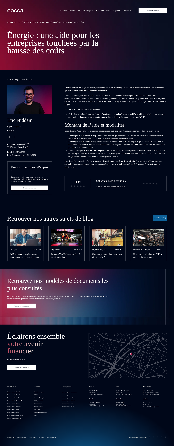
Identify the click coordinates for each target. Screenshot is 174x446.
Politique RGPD (32, 437)
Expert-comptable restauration (69, 392)
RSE (34, 22)
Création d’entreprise (39, 398)
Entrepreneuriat (38, 403)
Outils (108, 10)
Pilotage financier (38, 400)
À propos (116, 10)
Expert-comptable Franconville (15, 400)
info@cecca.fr (100, 394)
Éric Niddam (20, 120)
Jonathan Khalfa (23, 144)
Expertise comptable (86, 10)
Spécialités (100, 10)
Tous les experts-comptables (14, 418)
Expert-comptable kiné (67, 403)
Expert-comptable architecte (69, 398)
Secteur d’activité (38, 406)
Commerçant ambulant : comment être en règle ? (107, 255)
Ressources (127, 10)
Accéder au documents (21, 306)
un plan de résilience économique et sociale (123, 95)
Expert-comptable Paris (13, 412)
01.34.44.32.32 (92, 394)
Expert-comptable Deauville (14, 406)
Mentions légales (21, 437)
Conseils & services (68, 10)
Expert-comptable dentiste (68, 395)
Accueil (10, 22)
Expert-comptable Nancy (13, 403)
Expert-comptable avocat (68, 406)
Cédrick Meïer (24, 147)
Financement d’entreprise (40, 412)
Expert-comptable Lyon (13, 409)
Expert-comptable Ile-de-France (15, 415)
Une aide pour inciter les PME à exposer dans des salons (147, 255)
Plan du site (41, 437)
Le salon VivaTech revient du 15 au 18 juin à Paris (65, 255)
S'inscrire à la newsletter (21, 367)
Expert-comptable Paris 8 (13, 392)
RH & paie (37, 409)
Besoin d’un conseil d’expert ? (29, 169)
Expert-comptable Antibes (13, 398)
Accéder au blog (160, 218)
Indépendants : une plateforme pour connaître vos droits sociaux (24, 255)
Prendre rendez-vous (152, 10)
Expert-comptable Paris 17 (13, 395)
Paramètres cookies (51, 437)
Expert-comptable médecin (68, 400)
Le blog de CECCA (23, 22)
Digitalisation (37, 395)
